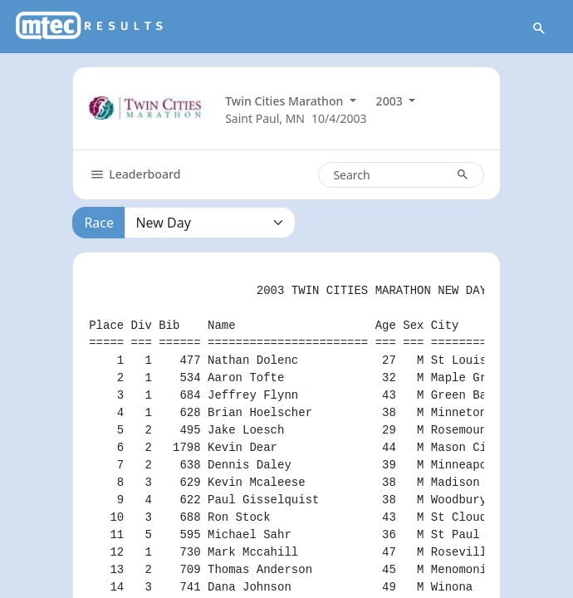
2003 (391, 101)
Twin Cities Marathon (285, 101)
